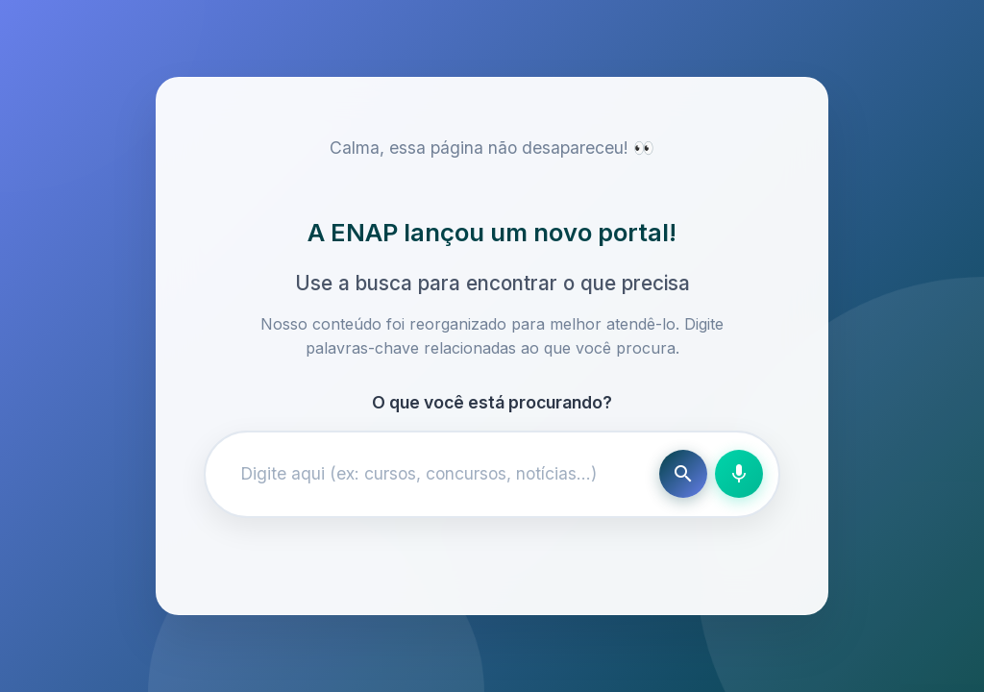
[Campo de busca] (436, 473)
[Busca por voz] (739, 474)
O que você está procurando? (492, 402)
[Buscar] (683, 474)
